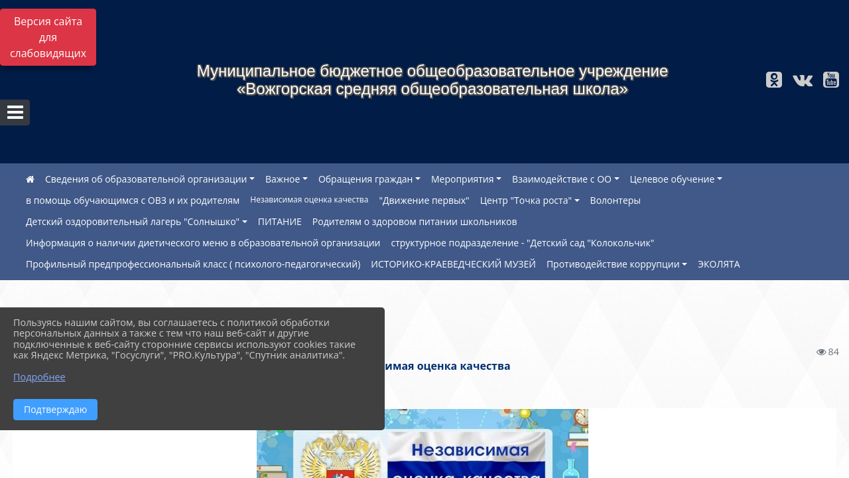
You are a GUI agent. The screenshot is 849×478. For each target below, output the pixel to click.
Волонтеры (615, 200)
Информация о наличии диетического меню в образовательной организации (203, 242)
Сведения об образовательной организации (146, 179)
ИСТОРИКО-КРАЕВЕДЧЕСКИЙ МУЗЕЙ (453, 264)
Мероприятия (462, 179)
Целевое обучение (672, 179)
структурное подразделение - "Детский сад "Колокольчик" (522, 242)
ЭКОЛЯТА (719, 264)
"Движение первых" (424, 200)
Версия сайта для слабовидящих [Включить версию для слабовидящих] (48, 37)
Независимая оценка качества (309, 199)
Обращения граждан (365, 179)
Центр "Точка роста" (526, 200)
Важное (282, 179)
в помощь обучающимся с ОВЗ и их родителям (132, 200)
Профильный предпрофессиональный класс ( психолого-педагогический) (193, 264)
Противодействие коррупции (613, 264)
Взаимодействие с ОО (562, 179)
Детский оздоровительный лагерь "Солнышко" (132, 221)
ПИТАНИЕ (280, 221)
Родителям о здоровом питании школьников (414, 221)
